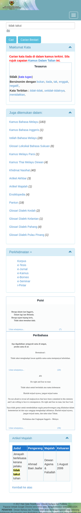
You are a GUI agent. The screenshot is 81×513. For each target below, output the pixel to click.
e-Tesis (21, 265)
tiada (49, 81)
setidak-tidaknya (54, 90)
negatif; (14, 85)
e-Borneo (23, 277)
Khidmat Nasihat (19, 170)
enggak (63, 81)
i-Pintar (21, 285)
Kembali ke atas (22, 487)
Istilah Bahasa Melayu (23, 138)
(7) (60, 329)
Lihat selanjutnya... (16, 329)
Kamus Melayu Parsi (22, 154)
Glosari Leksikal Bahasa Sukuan (29, 146)
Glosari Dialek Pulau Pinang (26, 234)
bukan (40, 81)
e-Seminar (23, 281)
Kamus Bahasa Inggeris (24, 130)
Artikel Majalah (18, 186)
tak (55, 81)
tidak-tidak (36, 90)
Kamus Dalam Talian (41, 60)
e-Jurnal (22, 269)
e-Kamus (23, 273)
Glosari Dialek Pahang (23, 226)
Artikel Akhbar (18, 178)
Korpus (21, 261)
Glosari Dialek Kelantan (24, 218)
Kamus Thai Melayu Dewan (26, 162)
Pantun (13, 202)
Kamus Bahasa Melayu (24, 121)
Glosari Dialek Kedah (22, 210)
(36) (59, 428)
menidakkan (17, 94)
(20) (59, 370)
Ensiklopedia (17, 194)
